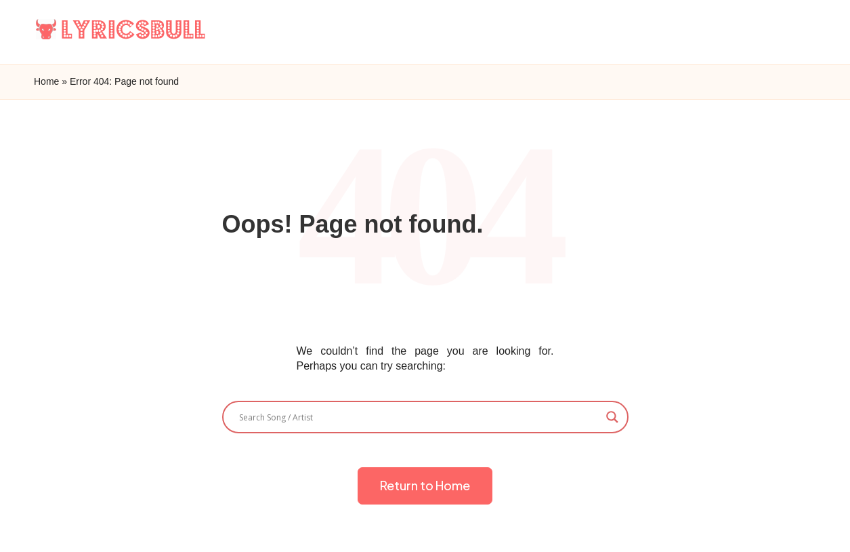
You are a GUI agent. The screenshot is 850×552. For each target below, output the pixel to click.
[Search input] (419, 417)
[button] (425, 485)
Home (46, 81)
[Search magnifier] (612, 417)
